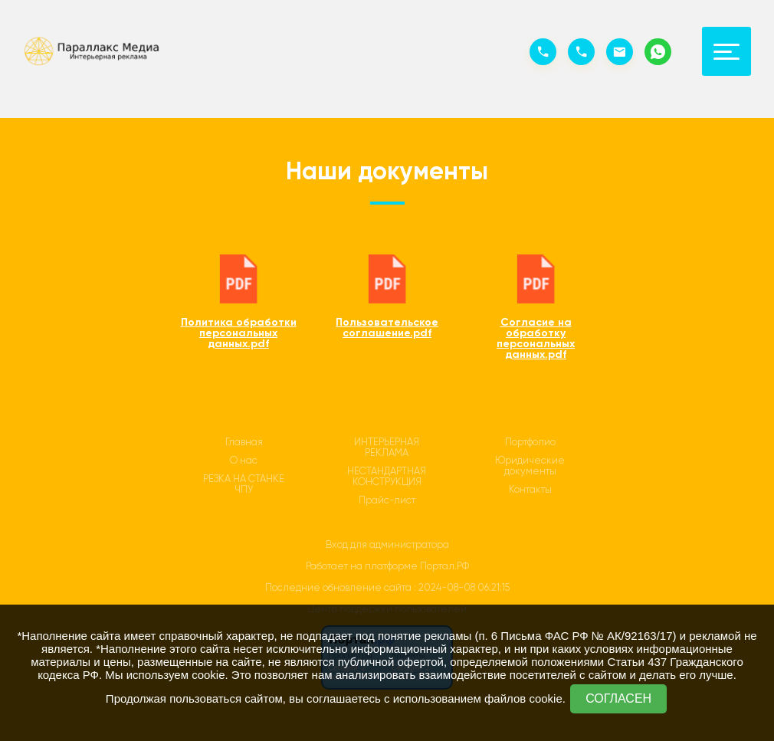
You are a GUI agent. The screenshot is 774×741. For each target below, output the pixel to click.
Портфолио (530, 442)
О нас (243, 460)
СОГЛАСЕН (618, 698)
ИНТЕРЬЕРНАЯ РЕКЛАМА (386, 447)
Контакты (530, 489)
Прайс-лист (387, 500)
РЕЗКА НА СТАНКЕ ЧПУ (243, 484)
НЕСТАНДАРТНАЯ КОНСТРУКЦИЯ (386, 476)
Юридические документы (530, 466)
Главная (244, 442)
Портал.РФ (444, 566)
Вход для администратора (387, 544)
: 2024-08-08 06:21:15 (462, 587)
